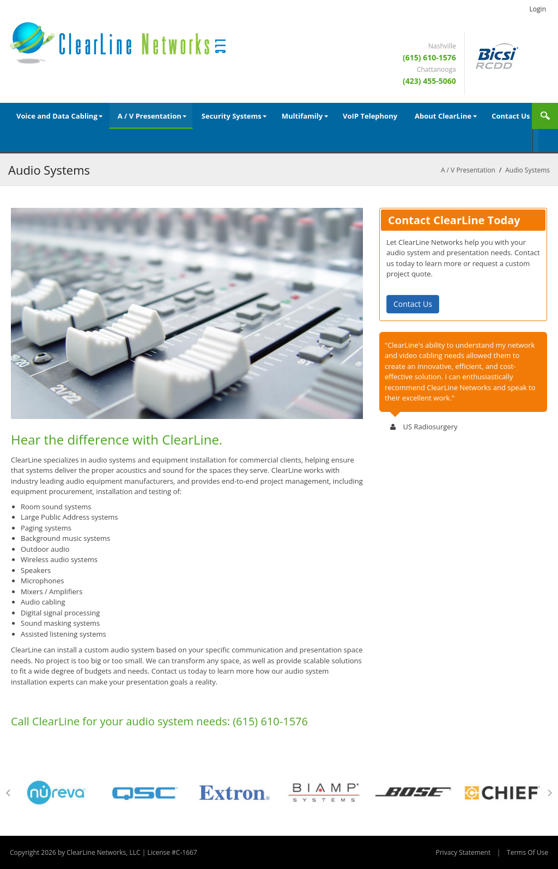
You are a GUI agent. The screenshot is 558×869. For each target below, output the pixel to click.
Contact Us (412, 304)
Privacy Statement (462, 852)
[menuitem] (58, 116)
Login (538, 9)
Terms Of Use (527, 852)
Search (545, 116)
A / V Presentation (468, 170)
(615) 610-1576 (429, 57)
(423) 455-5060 (429, 81)
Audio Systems (527, 170)
